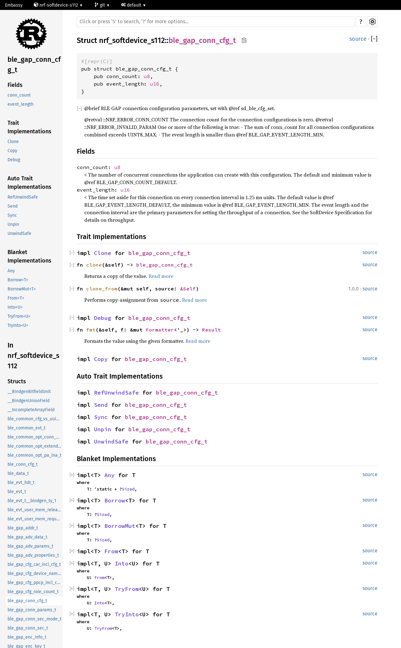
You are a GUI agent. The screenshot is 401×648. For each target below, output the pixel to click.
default (132, 5)
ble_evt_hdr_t (21, 482)
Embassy (14, 5)
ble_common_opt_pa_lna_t (34, 455)
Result (211, 330)
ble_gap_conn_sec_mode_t (34, 619)
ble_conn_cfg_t (23, 464)
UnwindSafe (19, 233)
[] (374, 39)
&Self (188, 288)
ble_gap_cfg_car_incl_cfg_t (34, 564)
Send (13, 206)
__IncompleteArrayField (31, 409)
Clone (13, 141)
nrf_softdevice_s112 (132, 40)
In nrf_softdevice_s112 (33, 355)
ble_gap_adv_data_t (27, 537)
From (111, 551)
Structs (17, 381)
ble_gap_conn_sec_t (28, 628)
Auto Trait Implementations (29, 182)
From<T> (16, 298)
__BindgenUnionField (28, 400)
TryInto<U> (18, 325)
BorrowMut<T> (22, 289)
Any (11, 271)
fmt (91, 330)
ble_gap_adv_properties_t (33, 555)
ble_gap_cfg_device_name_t (35, 573)
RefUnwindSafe (23, 197)
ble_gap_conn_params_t (32, 610)
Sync (12, 215)
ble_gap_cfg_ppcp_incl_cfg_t (35, 582)
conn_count (19, 95)
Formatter (160, 330)
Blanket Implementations (29, 256)
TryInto (127, 614)
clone (94, 265)
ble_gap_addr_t (23, 528)
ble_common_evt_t (26, 428)
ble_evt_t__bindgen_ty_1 (32, 500)
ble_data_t (18, 473)
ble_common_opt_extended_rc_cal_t (35, 446)
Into (121, 563)
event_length (21, 104)
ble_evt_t (17, 491)
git (100, 5)
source (358, 38)
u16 (154, 84)
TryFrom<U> (19, 316)
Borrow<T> (18, 280)
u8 (147, 76)
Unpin (13, 224)
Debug (14, 159)
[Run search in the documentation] (215, 21)
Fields (15, 85)
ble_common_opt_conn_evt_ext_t (35, 437)
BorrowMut (119, 525)
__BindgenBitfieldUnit (29, 391)
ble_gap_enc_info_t (27, 637)
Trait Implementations (29, 127)
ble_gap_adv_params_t (30, 546)
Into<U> (15, 307)
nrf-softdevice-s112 (56, 5)
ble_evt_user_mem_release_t (35, 510)
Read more (160, 276)
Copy (12, 150)
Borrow (114, 500)
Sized (128, 489)
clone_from (101, 288)
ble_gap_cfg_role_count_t (33, 591)
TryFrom (127, 588)
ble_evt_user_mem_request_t (35, 519)
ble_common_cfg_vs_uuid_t (35, 419)
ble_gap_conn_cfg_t (34, 64)
